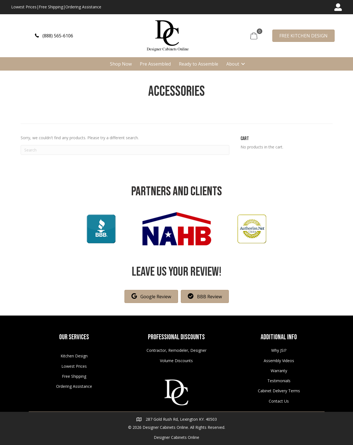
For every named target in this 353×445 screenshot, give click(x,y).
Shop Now (121, 64)
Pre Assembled (155, 64)
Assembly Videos (279, 360)
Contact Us (279, 401)
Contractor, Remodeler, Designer (176, 350)
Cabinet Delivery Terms (279, 390)
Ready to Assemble (198, 64)
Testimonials (278, 380)
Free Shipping (51, 6)
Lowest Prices (24, 6)
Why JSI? (278, 350)
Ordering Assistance (83, 6)
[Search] (125, 150)
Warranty (279, 370)
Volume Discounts (176, 360)
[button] (54, 36)
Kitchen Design (74, 356)
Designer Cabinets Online (176, 437)
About (232, 64)
